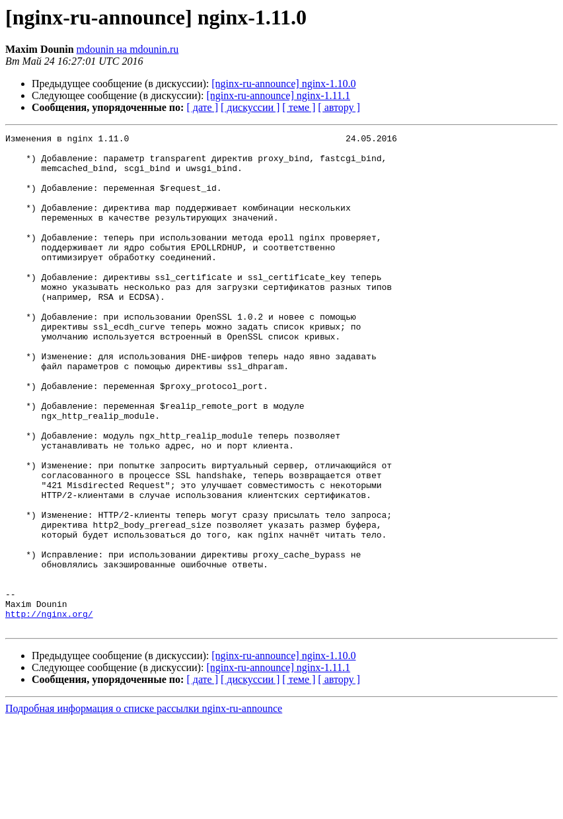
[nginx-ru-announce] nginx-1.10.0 (283, 83)
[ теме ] (298, 107)
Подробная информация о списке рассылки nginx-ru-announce (143, 807)
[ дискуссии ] (250, 107)
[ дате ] (202, 107)
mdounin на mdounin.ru (128, 49)
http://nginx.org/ (49, 711)
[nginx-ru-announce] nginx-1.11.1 (278, 95)
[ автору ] (338, 107)
